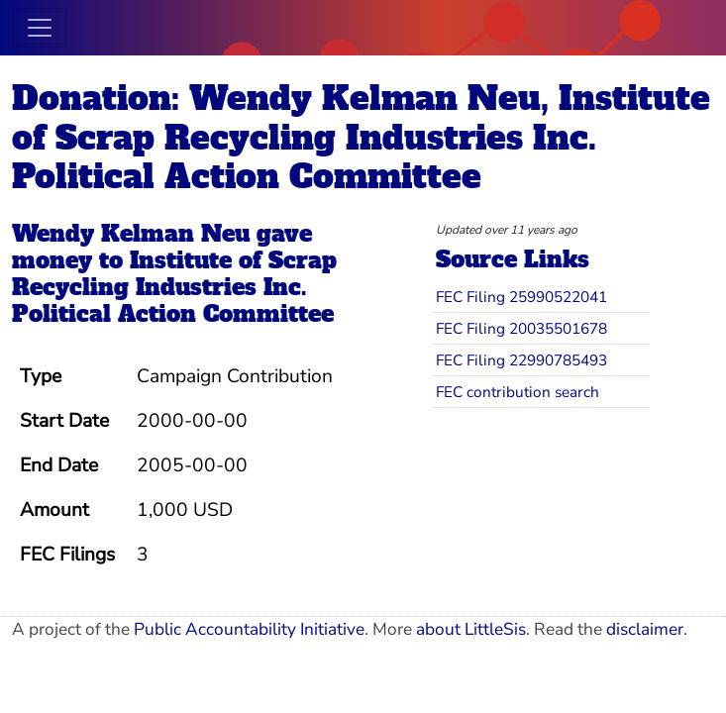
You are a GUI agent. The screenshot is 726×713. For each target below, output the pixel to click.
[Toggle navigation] (39, 28)
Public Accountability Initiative (249, 629)
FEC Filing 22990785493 (521, 360)
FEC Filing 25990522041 (521, 296)
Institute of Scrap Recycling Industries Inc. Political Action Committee (174, 288)
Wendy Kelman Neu (131, 234)
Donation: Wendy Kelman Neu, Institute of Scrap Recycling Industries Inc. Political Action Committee (361, 137)
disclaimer (644, 629)
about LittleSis (471, 629)
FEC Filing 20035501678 (521, 328)
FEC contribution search (517, 391)
